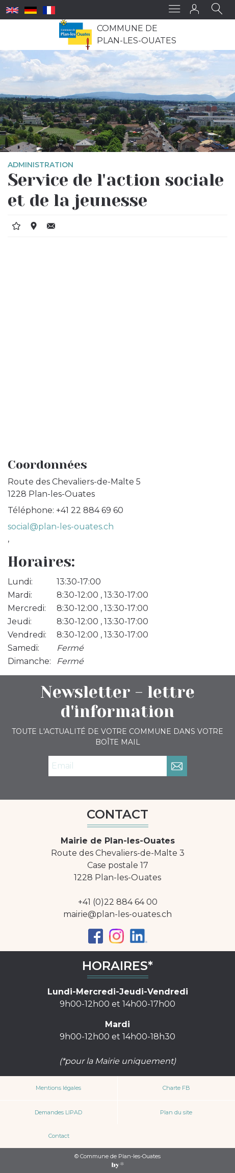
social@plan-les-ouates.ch (61, 526)
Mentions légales (58, 1087)
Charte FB (176, 1087)
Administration (40, 164)
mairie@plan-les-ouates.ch (117, 914)
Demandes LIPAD (58, 1112)
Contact (58, 1135)
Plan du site (176, 1112)
